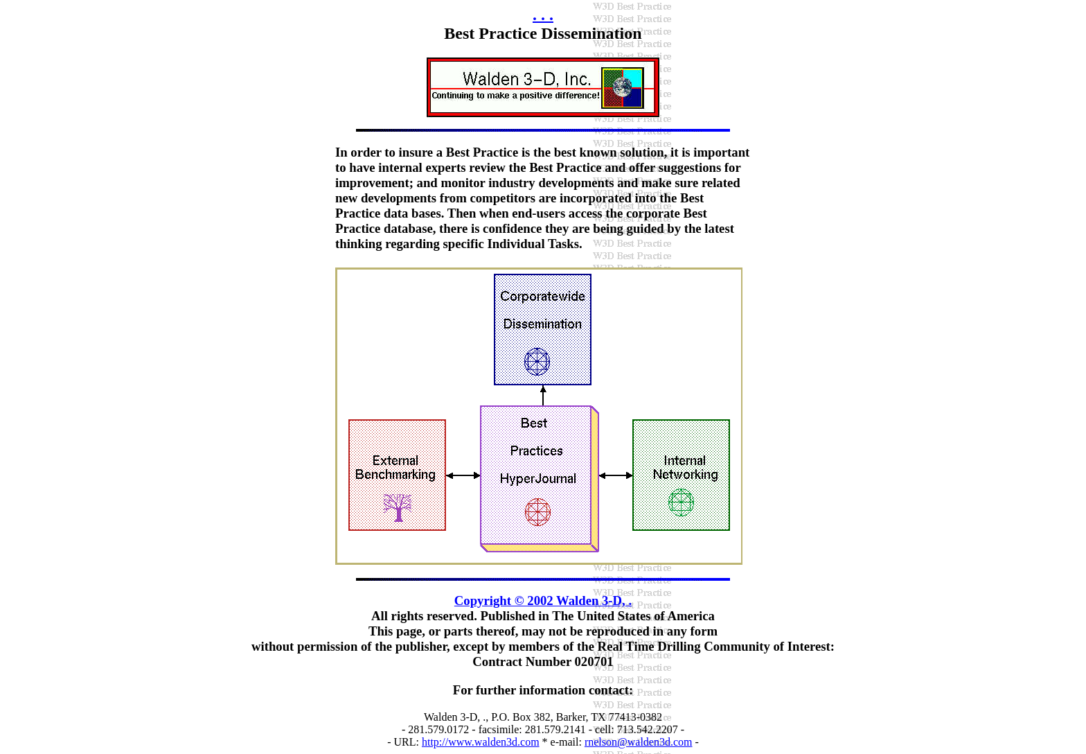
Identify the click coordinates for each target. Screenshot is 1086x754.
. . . (543, 15)
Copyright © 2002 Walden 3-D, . (543, 600)
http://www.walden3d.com (481, 742)
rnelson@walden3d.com (639, 742)
